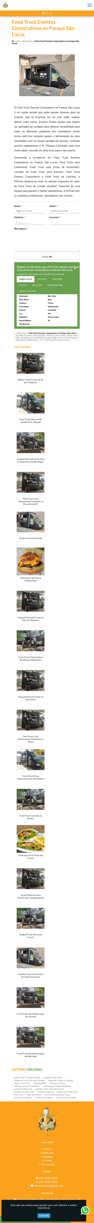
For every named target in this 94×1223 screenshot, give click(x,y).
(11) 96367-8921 (48, 1178)
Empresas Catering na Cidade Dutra (30, 579)
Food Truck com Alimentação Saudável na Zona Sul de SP (30, 501)
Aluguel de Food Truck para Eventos (29, 1080)
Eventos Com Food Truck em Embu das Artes (30, 975)
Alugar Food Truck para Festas (27, 1078)
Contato (47, 1160)
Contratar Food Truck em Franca (30, 856)
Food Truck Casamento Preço (57, 1095)
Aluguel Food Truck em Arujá (30, 936)
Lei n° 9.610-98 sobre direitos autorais (54, 340)
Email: (53, 206)
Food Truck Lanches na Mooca (30, 817)
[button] (89, 5)
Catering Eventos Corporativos (27, 1086)
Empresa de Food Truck (24, 1092)
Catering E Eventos (57, 1083)
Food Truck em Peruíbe (30, 538)
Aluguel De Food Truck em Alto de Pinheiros (31, 618)
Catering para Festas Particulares (57, 1086)
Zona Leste (37, 285)
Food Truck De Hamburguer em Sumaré (30, 1015)
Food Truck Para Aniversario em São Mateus (30, 777)
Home (47, 1149)
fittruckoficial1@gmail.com (48, 1185)
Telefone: (19, 217)
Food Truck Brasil (34, 1095)
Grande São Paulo (55, 285)
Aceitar (44, 1215)
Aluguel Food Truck (22, 1083)
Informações (48, 1164)
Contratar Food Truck (23, 1089)
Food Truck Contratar (44, 1098)
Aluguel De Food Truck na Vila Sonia (30, 698)
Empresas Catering (45, 1092)
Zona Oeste (57, 279)
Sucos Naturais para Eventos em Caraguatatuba (30, 896)
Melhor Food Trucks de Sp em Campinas (31, 381)
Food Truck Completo (23, 1098)
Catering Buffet (39, 1083)
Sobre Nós (48, 1153)
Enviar (47, 257)
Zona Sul (23, 285)
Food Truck (18, 1095)
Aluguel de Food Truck (52, 1078)
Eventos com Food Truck (67, 1092)
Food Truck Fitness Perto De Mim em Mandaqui (30, 658)
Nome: (18, 206)
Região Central (25, 279)
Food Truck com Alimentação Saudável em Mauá (30, 739)
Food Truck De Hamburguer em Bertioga (30, 1055)
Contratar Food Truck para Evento (49, 1089)
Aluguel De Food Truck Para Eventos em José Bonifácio (30, 460)
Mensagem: (21, 228)
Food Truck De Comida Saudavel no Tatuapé (30, 420)
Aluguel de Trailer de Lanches (60, 1080)
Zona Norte (42, 279)
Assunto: (54, 217)
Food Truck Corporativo (66, 1098)
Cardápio (48, 1156)
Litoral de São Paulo (27, 291)
